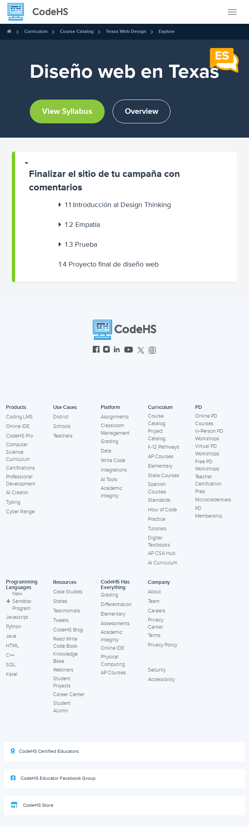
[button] (126, 177)
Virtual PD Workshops (207, 450)
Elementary (160, 466)
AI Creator (17, 492)
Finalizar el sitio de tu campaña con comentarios (104, 180)
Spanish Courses (157, 488)
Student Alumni (62, 707)
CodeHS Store (32, 805)
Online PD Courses (206, 420)
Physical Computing (113, 661)
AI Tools (109, 479)
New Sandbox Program (18, 601)
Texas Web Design (126, 32)
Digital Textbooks (159, 542)
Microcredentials (213, 500)
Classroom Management (115, 429)
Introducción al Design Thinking (118, 204)
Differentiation (116, 604)
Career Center (68, 694)
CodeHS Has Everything (115, 585)
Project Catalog (156, 435)
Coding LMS (19, 417)
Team (153, 601)
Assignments (115, 417)
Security (157, 670)
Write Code (113, 460)
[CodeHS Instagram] (106, 350)
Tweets (61, 620)
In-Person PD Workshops (209, 435)
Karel (11, 674)
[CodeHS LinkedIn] (116, 350)
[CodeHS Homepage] (41, 12)
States (60, 601)
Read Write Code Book (65, 643)
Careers (156, 611)
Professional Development (20, 480)
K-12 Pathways (163, 447)
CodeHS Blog (68, 630)
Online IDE (17, 426)
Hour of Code (162, 510)
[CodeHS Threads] (152, 350)
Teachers (63, 436)
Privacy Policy (162, 645)
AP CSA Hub (161, 553)
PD (198, 407)
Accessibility (161, 679)
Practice (156, 519)
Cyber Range (20, 511)
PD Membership (208, 512)
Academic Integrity (111, 492)
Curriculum (36, 32)
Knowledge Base (65, 658)
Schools (62, 426)
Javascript (17, 617)
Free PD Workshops (207, 465)
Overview (141, 111)
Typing (13, 502)
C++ (10, 655)
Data (106, 451)
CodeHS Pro (19, 436)
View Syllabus (67, 111)
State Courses (163, 475)
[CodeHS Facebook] (96, 350)
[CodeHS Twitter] (141, 350)
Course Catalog (77, 32)
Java (11, 636)
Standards (159, 500)
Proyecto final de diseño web (109, 264)
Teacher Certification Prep (208, 484)
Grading (109, 441)
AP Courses (160, 456)
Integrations (114, 470)
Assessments (115, 623)
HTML (12, 646)
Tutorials (157, 529)
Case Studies (67, 592)
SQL (11, 665)
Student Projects (62, 682)
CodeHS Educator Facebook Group (53, 778)
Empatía (82, 224)
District (61, 417)
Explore (167, 32)
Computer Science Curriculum (18, 451)
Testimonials (66, 611)
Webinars (63, 670)
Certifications (20, 468)
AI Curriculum (162, 563)
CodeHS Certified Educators (45, 751)
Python (13, 627)
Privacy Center (155, 624)
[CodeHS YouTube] (128, 350)
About (154, 592)
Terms (154, 635)
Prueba (81, 244)
